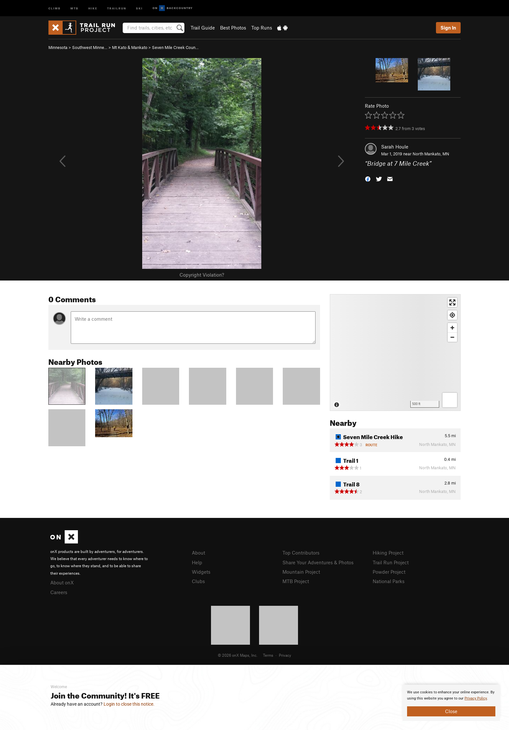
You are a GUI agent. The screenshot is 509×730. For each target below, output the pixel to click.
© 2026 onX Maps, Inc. (237, 655)
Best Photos (233, 27)
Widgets (201, 572)
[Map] (395, 352)
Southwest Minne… (89, 47)
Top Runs (261, 27)
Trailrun (116, 8)
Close (451, 711)
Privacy (285, 655)
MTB (74, 8)
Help (197, 562)
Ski (139, 8)
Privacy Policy (476, 698)
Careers (58, 592)
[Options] (449, 400)
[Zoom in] (452, 327)
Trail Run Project (391, 562)
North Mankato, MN (431, 153)
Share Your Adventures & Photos (318, 562)
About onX (62, 582)
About (198, 553)
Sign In (448, 27)
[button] (368, 178)
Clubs (198, 581)
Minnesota (58, 47)
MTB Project (295, 581)
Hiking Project (388, 553)
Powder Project (389, 572)
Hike (92, 8)
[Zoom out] (452, 337)
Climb (54, 8)
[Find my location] (452, 315)
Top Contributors (300, 553)
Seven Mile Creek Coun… (175, 47)
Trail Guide (203, 27)
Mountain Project (301, 572)
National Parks (388, 581)
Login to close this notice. (129, 704)
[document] (451, 702)
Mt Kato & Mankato (129, 47)
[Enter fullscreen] (452, 302)
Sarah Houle (394, 147)
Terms (268, 655)
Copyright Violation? (202, 275)
